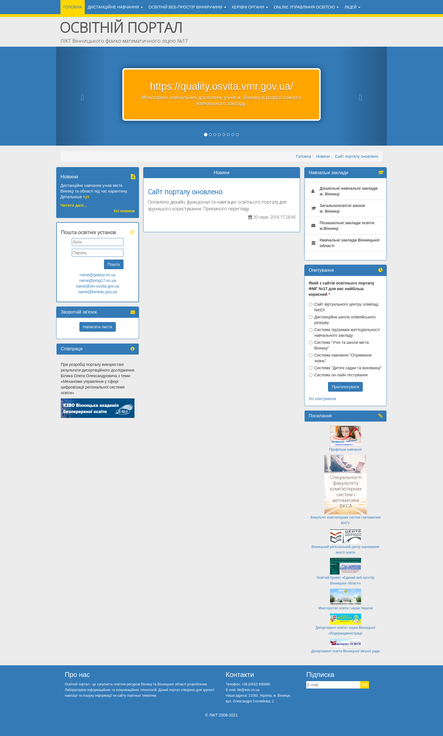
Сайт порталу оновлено (356, 156)
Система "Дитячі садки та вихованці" (345, 368)
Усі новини (124, 211)
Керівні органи (250, 7)
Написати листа (97, 327)
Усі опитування (322, 398)
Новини (323, 156)
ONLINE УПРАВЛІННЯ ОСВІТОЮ (306, 7)
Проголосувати (345, 387)
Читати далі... (73, 205)
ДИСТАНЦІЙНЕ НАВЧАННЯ (115, 7)
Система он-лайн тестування (338, 375)
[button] (81, 96)
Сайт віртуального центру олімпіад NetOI (343, 307)
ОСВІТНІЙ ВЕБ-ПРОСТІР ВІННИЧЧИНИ (187, 7)
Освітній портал (121, 27)
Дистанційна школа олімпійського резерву (342, 320)
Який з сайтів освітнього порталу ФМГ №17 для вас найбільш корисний (341, 289)
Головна (72, 7)
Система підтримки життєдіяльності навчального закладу (344, 332)
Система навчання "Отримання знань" (340, 358)
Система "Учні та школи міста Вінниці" (339, 345)
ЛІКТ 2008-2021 (223, 715)
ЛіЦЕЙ (352, 7)
